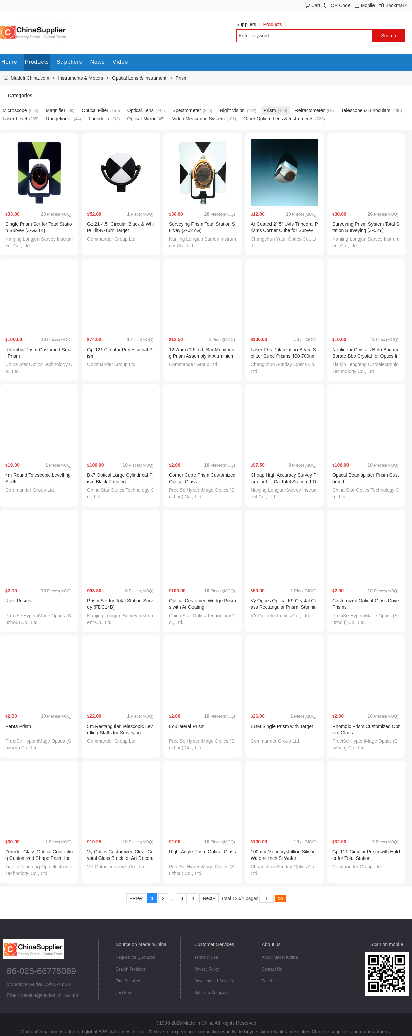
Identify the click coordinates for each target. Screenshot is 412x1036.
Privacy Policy (207, 969)
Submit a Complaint (212, 992)
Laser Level (15, 118)
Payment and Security (214, 981)
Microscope (15, 110)
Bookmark (396, 5)
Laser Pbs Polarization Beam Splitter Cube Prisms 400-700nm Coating (283, 356)
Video (120, 62)
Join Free (123, 992)
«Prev (136, 898)
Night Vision (232, 110)
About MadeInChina (280, 957)
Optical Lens (140, 110)
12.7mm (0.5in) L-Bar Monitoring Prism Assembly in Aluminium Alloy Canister (202, 356)
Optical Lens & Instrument (139, 78)
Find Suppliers (128, 981)
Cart (315, 5)
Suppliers (248, 24)
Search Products (130, 969)
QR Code (340, 5)
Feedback (271, 981)
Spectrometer (187, 110)
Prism (182, 78)
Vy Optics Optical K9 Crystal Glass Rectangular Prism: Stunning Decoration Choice (284, 607)
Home (9, 62)
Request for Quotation (135, 957)
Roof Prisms (18, 600)
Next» (209, 898)
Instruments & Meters (80, 78)
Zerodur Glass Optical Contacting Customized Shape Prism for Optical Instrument (39, 858)
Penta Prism (18, 726)
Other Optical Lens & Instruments (278, 118)
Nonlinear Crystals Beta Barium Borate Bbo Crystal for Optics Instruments (365, 356)
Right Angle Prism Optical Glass (202, 851)
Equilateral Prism (187, 726)
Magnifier (56, 110)
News (97, 62)
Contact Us (272, 969)
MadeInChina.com (30, 78)
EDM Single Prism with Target (282, 726)
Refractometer (310, 110)
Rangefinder (59, 118)
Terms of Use (206, 957)
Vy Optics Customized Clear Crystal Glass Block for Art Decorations (120, 858)
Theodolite (99, 118)
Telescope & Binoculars (365, 110)
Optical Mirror (141, 118)
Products (274, 24)
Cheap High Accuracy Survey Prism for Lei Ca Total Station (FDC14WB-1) (284, 481)
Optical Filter (95, 110)
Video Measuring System (198, 118)
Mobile (368, 5)
